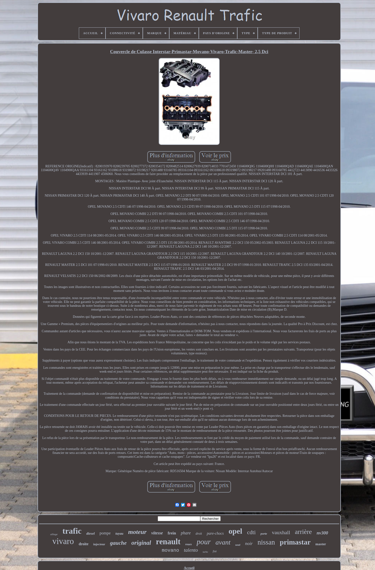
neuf (237, 544)
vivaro (63, 541)
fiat (215, 551)
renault (168, 541)
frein (172, 533)
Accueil (189, 568)
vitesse (157, 533)
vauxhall (281, 532)
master (320, 544)
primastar (295, 542)
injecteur (99, 544)
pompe (105, 533)
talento (191, 550)
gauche (118, 543)
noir (249, 543)
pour (204, 542)
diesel (90, 533)
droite (83, 544)
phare (186, 533)
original (141, 542)
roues (188, 544)
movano (170, 550)
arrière (303, 531)
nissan (266, 542)
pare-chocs (215, 533)
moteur (137, 531)
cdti (251, 532)
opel (235, 531)
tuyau (119, 533)
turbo (205, 552)
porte (264, 533)
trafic (71, 530)
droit (199, 533)
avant (223, 542)
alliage (54, 534)
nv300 (322, 532)
